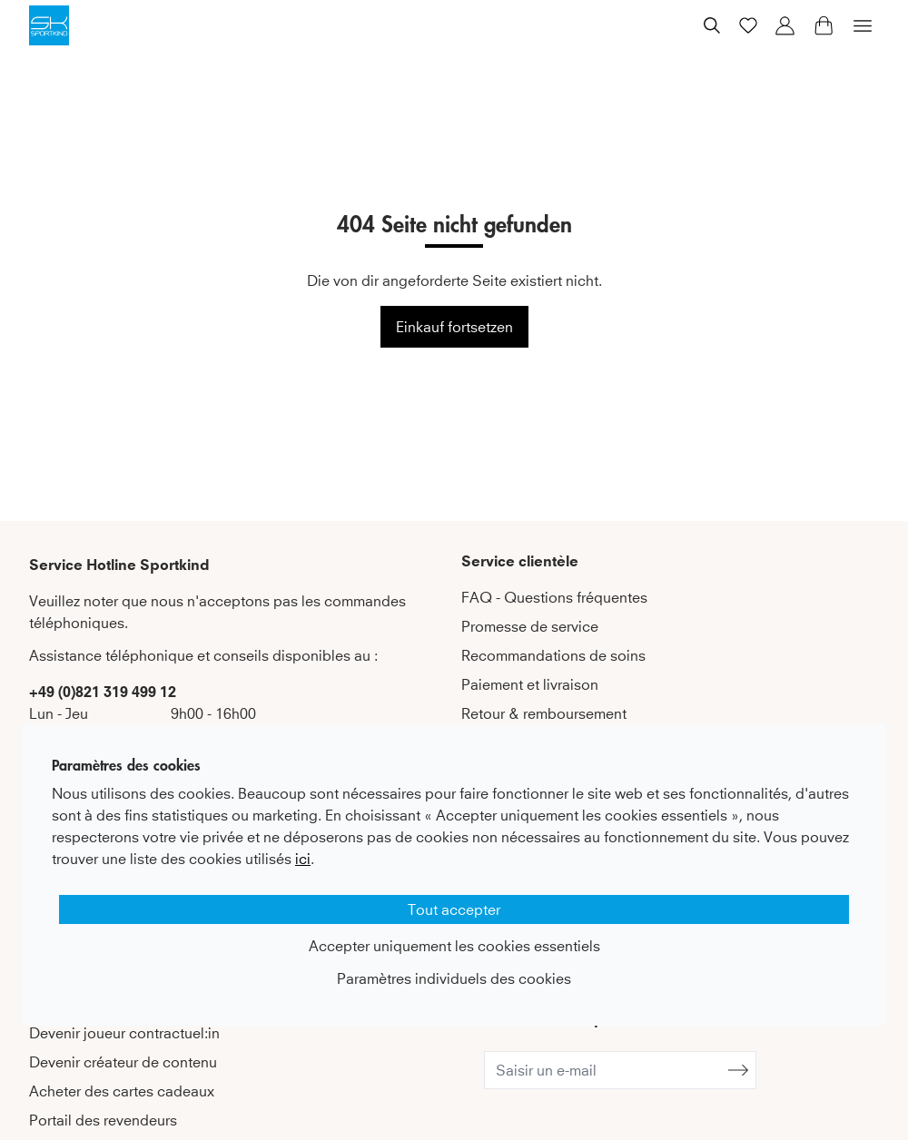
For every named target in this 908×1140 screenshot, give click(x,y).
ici (303, 859)
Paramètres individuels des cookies (454, 978)
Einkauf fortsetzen (454, 327)
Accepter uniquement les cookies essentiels (454, 946)
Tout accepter (454, 909)
